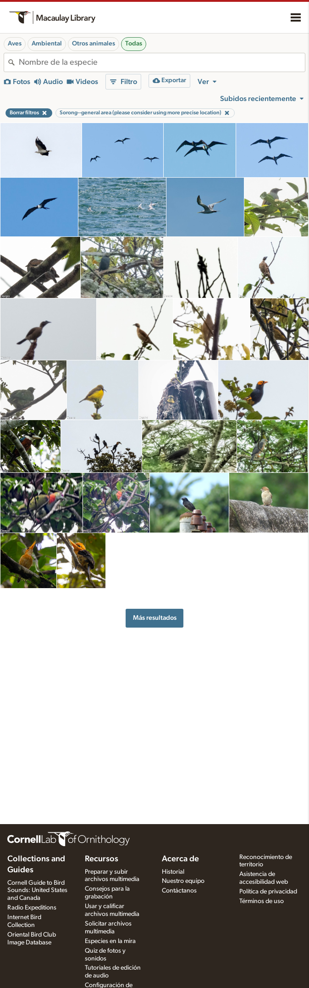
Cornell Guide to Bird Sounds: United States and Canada (37, 891)
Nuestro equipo (183, 881)
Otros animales (93, 43)
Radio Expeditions (31, 907)
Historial (173, 872)
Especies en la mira (110, 941)
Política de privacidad (268, 891)
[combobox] (162, 62)
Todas (133, 43)
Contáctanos (179, 890)
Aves (15, 43)
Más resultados (155, 617)
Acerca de (180, 859)
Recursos (101, 859)
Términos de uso (261, 901)
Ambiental (47, 43)
